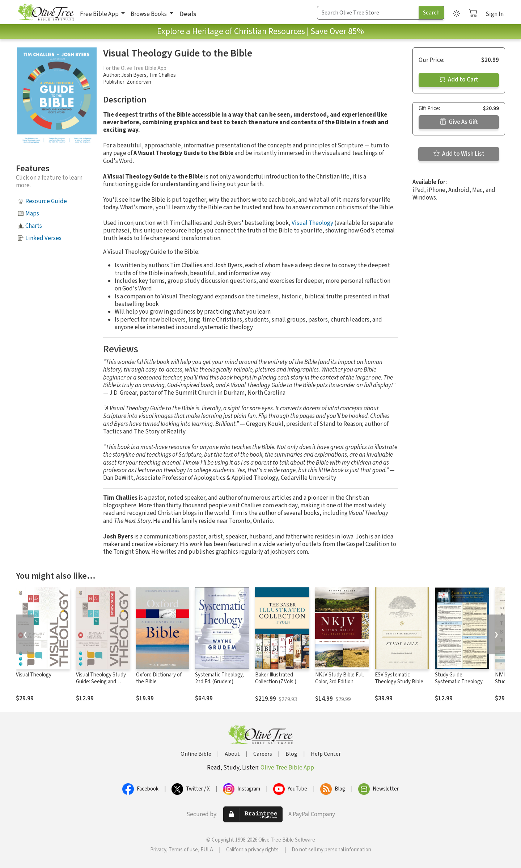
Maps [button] (32, 213)
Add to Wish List (458, 154)
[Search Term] (368, 13)
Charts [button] (33, 226)
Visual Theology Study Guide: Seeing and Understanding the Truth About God (101, 685)
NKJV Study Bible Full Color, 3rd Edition (339, 678)
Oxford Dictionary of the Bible (159, 678)
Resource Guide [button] (46, 201)
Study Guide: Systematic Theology (459, 678)
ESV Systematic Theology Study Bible (399, 678)
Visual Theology (312, 223)
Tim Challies (162, 75)
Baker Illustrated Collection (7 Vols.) (275, 678)
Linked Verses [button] (43, 238)
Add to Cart (458, 79)
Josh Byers (134, 75)
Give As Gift (459, 122)
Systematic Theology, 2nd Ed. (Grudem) (219, 678)
